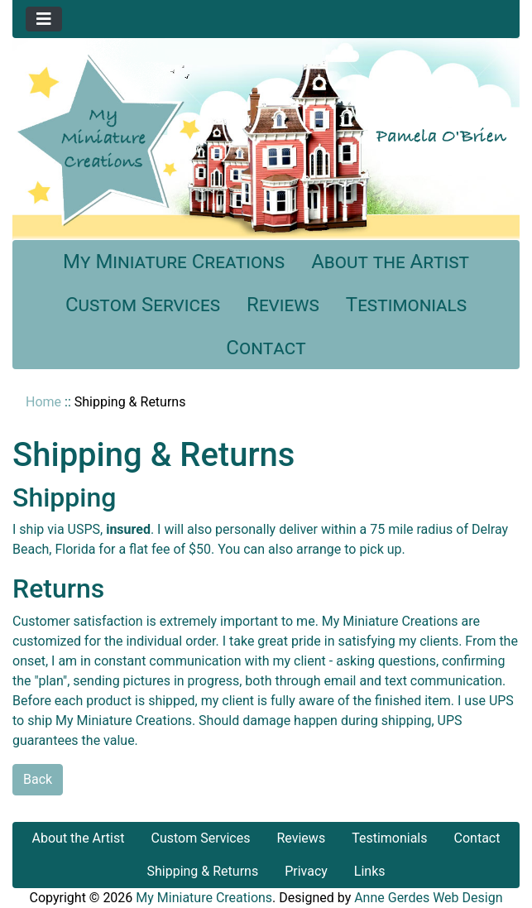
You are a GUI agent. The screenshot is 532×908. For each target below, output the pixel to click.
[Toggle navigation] (44, 19)
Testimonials (406, 304)
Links (370, 871)
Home (43, 402)
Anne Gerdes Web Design (428, 898)
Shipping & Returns (202, 871)
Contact (265, 347)
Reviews (283, 304)
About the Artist (390, 261)
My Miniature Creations (174, 261)
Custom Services (142, 304)
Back (37, 779)
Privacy (306, 871)
